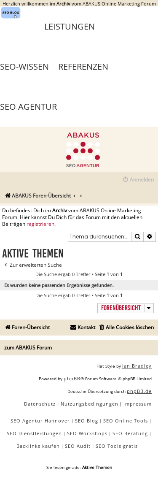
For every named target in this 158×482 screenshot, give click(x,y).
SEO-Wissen (24, 66)
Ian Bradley (137, 366)
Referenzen (83, 66)
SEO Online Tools (125, 420)
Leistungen (69, 26)
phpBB (72, 378)
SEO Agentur (28, 106)
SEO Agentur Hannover (40, 420)
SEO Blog (86, 420)
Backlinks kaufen (38, 446)
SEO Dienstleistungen (34, 433)
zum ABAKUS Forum (28, 347)
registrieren (40, 224)
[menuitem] (138, 180)
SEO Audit (78, 446)
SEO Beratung (130, 433)
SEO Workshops (87, 433)
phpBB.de (139, 391)
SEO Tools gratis (117, 446)
